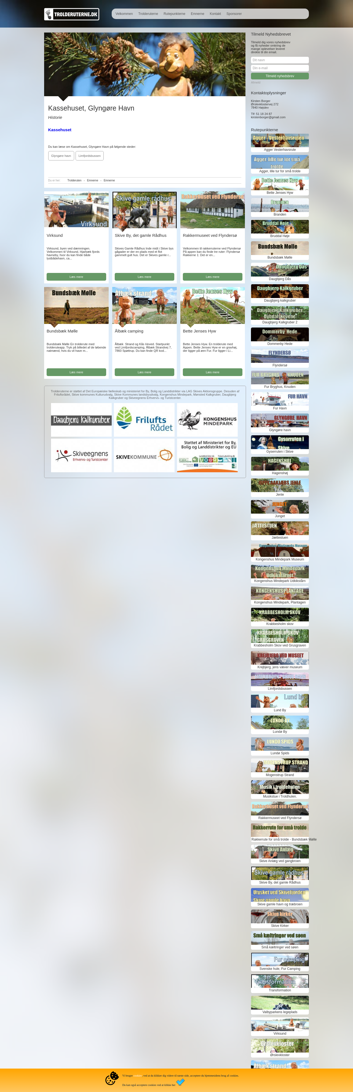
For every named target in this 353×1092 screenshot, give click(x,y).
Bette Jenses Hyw (199, 331)
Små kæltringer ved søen (279, 947)
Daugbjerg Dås (280, 279)
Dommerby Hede (280, 344)
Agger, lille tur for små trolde (279, 171)
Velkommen (124, 14)
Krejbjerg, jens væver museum (280, 667)
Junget (280, 516)
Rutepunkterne (174, 14)
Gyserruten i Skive (279, 452)
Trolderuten (75, 180)
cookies (137, 1075)
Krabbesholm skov (280, 624)
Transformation (280, 990)
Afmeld (255, 82)
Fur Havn (280, 408)
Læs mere (76, 276)
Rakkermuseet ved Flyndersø (210, 235)
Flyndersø (279, 365)
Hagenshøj (280, 473)
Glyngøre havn (61, 155)
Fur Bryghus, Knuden (279, 387)
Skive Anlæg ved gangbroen (280, 861)
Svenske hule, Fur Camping (280, 969)
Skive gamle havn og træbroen (279, 904)
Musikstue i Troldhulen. (280, 796)
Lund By (280, 710)
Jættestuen (280, 538)
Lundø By (280, 732)
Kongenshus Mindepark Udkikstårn (280, 581)
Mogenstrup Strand (280, 775)
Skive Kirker (280, 926)
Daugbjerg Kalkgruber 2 (280, 322)
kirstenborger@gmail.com (268, 117)
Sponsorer (234, 14)
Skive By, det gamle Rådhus (140, 235)
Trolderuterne (148, 14)
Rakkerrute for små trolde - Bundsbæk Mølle (280, 839)
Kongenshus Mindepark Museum (280, 559)
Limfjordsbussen (90, 155)
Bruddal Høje (280, 236)
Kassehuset (59, 129)
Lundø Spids (280, 753)
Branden (280, 214)
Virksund (55, 235)
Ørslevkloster (280, 1055)
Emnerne (197, 14)
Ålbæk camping (129, 331)
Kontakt (215, 14)
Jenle (280, 495)
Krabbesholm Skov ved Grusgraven (280, 645)
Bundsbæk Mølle (62, 331)
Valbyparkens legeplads (280, 1012)
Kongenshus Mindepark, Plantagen (280, 602)
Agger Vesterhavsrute (280, 150)
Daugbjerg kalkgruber (280, 300)
